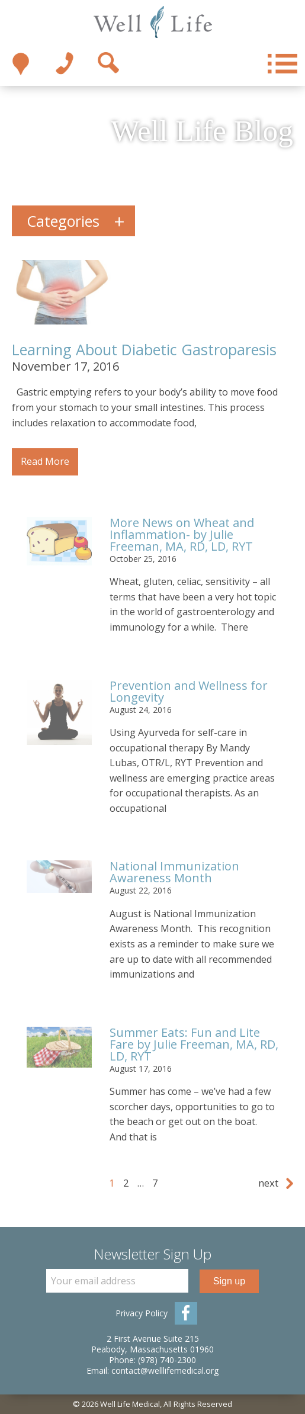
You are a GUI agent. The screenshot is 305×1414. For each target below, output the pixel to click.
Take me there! (20, 63)
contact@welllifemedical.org (165, 1370)
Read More (45, 461)
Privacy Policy (141, 1313)
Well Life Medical (152, 22)
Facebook (186, 1313)
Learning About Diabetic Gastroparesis (144, 349)
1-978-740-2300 (64, 63)
